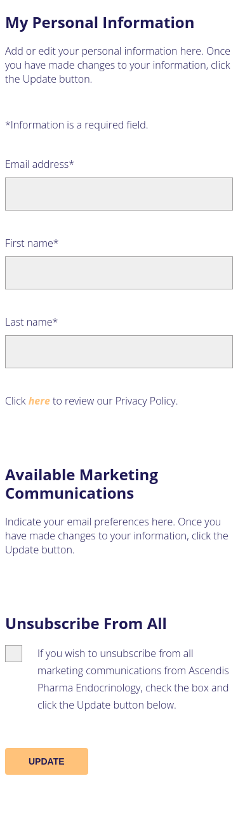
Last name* (31, 322)
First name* (32, 243)
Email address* (39, 164)
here (39, 401)
